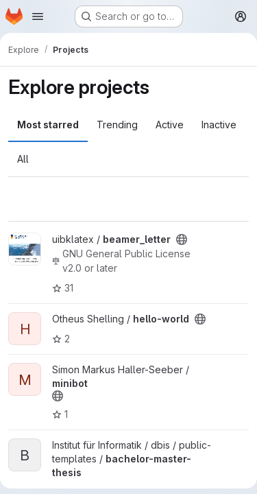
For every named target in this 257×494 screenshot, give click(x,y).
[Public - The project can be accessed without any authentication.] (181, 239)
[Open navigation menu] (38, 16)
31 (62, 288)
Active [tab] (170, 124)
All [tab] (23, 159)
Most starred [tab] (48, 124)
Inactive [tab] (218, 124)
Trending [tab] (117, 124)
